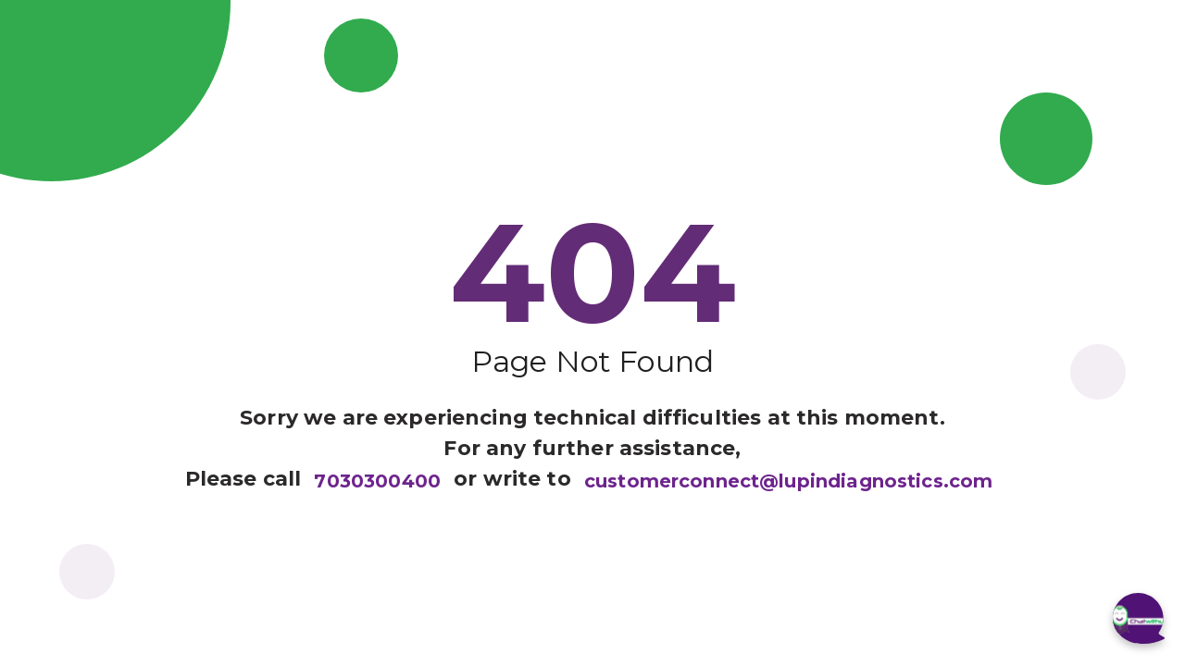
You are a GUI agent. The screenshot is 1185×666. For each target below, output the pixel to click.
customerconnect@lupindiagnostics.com (788, 481)
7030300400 (377, 481)
